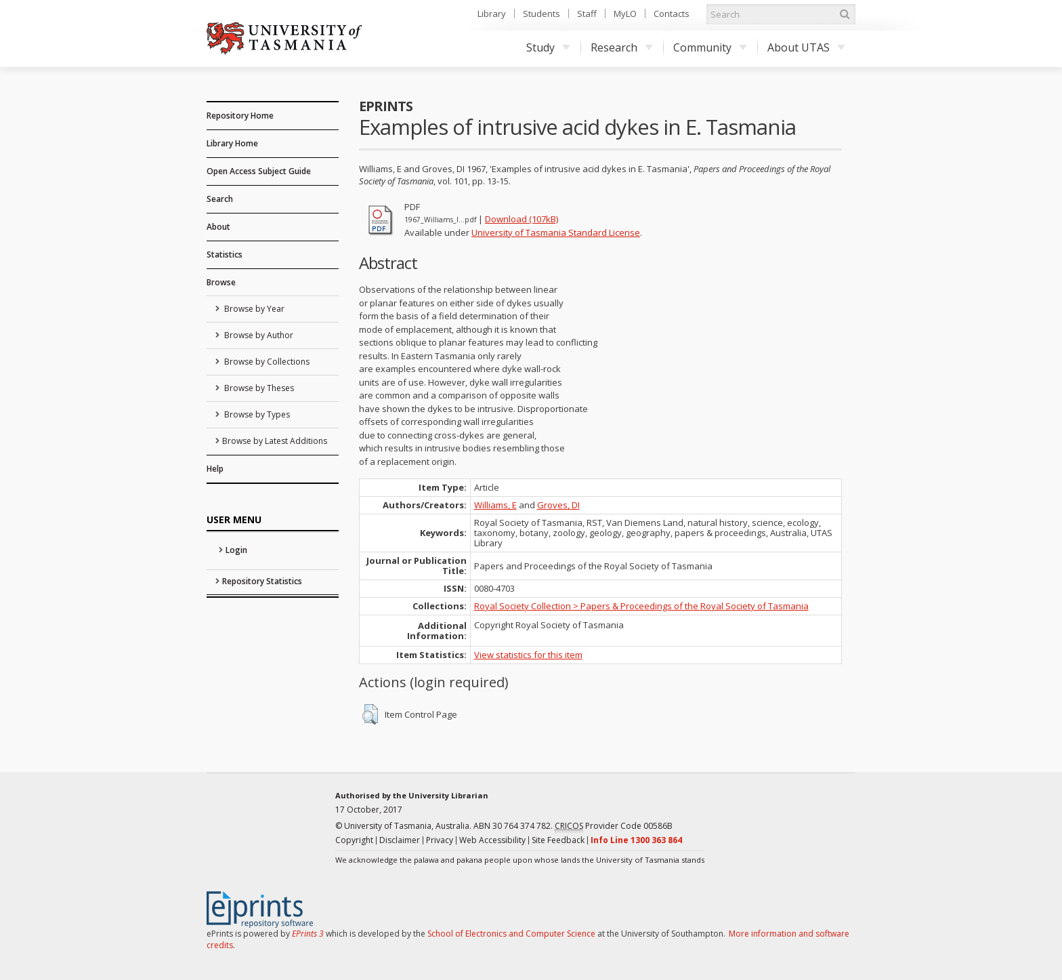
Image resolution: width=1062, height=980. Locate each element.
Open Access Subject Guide (259, 171)
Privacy (439, 840)
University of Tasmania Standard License (555, 232)
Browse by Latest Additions (274, 441)
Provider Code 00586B (614, 826)
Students (541, 13)
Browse (221, 282)
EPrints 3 (308, 933)
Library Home (232, 143)
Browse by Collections (266, 361)
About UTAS (806, 47)
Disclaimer (399, 840)
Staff (587, 13)
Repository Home (240, 115)
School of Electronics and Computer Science (511, 933)
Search (220, 199)
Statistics (224, 254)
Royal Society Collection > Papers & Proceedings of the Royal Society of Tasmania (641, 606)
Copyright (354, 840)
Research (622, 47)
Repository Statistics (262, 581)
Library (491, 13)
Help (215, 468)
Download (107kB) (521, 219)
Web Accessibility (492, 840)
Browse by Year (253, 308)
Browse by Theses (258, 388)
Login (236, 550)
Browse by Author (257, 335)
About (218, 226)
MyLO (625, 13)
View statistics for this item (528, 655)
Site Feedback (558, 840)
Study (548, 47)
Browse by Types (256, 414)
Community (710, 47)
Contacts (671, 13)
